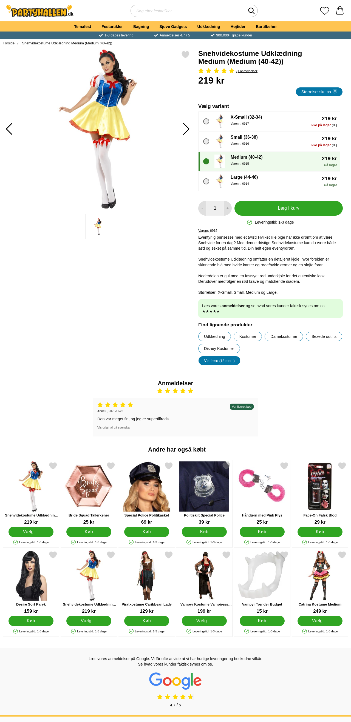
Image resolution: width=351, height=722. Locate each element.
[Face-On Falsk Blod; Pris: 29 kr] (320, 493)
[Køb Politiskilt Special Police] (204, 532)
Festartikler (112, 26)
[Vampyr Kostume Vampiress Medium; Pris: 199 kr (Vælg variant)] (204, 582)
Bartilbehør (266, 26)
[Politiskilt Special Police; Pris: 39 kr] (204, 493)
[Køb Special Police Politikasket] (146, 532)
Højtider (238, 26)
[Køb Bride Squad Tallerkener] (88, 532)
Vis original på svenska (113, 427)
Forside (9, 43)
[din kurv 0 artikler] (340, 11)
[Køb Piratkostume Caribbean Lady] (146, 621)
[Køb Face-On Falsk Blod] (320, 532)
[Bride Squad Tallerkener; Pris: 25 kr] (89, 493)
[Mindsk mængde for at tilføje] (202, 208)
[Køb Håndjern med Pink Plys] (262, 532)
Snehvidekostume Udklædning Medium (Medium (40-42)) (66, 43)
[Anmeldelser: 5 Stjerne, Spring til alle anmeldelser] (270, 71)
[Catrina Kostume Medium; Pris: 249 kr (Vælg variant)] (320, 582)
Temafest (82, 26)
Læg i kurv (288, 208)
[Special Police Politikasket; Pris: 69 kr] (146, 493)
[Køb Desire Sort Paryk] (31, 621)
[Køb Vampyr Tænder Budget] (262, 621)
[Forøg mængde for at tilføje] (228, 208)
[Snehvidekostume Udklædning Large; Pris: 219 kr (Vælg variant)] (89, 582)
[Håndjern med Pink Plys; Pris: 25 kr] (262, 493)
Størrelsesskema (319, 92)
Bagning (141, 26)
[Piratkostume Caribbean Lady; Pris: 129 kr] (146, 582)
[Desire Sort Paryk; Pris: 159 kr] (31, 582)
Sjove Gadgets (173, 26)
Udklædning (208, 26)
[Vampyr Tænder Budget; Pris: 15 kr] (262, 582)
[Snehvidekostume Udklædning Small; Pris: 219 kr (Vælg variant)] (31, 493)
